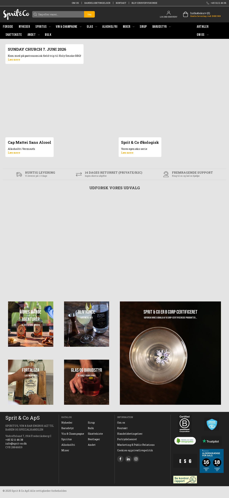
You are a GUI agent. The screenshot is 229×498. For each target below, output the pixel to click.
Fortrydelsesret (127, 439)
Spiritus (66, 439)
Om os (75, 2)
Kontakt (121, 2)
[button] (43, 27)
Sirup (91, 422)
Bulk (91, 428)
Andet (92, 444)
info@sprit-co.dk (16, 443)
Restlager (94, 439)
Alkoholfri (68, 444)
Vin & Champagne (72, 433)
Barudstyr (67, 428)
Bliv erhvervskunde (144, 2)
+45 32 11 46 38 (14, 439)
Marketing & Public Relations (136, 444)
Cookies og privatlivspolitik (135, 450)
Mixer (65, 450)
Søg (89, 14)
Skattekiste (95, 433)
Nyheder (66, 422)
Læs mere (14, 59)
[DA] (16, 14)
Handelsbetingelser (97, 2)
